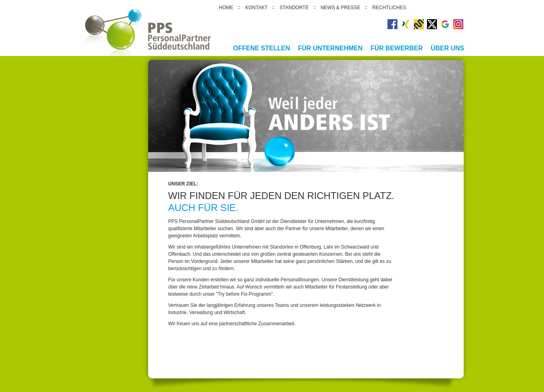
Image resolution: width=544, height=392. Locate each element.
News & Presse (340, 7)
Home (226, 7)
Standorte (294, 7)
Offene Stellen (261, 48)
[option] (306, 116)
